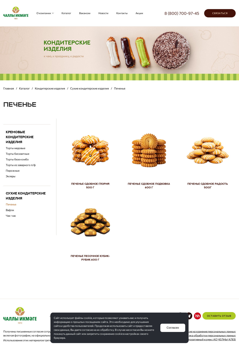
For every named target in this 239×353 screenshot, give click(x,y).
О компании (45, 13)
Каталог (66, 13)
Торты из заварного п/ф (21, 164)
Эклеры (10, 176)
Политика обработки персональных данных (208, 335)
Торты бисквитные (17, 153)
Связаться (220, 13)
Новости (103, 13)
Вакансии (84, 13)
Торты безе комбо (17, 159)
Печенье (11, 204)
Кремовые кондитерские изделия (20, 137)
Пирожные (12, 170)
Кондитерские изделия (50, 88)
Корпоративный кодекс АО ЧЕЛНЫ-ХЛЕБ (210, 339)
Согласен (173, 327)
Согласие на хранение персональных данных (208, 331)
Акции (139, 13)
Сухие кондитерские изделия (89, 88)
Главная (8, 88)
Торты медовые (15, 148)
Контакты (122, 13)
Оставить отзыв (219, 315)
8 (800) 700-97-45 (181, 13)
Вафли (10, 210)
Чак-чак (11, 215)
